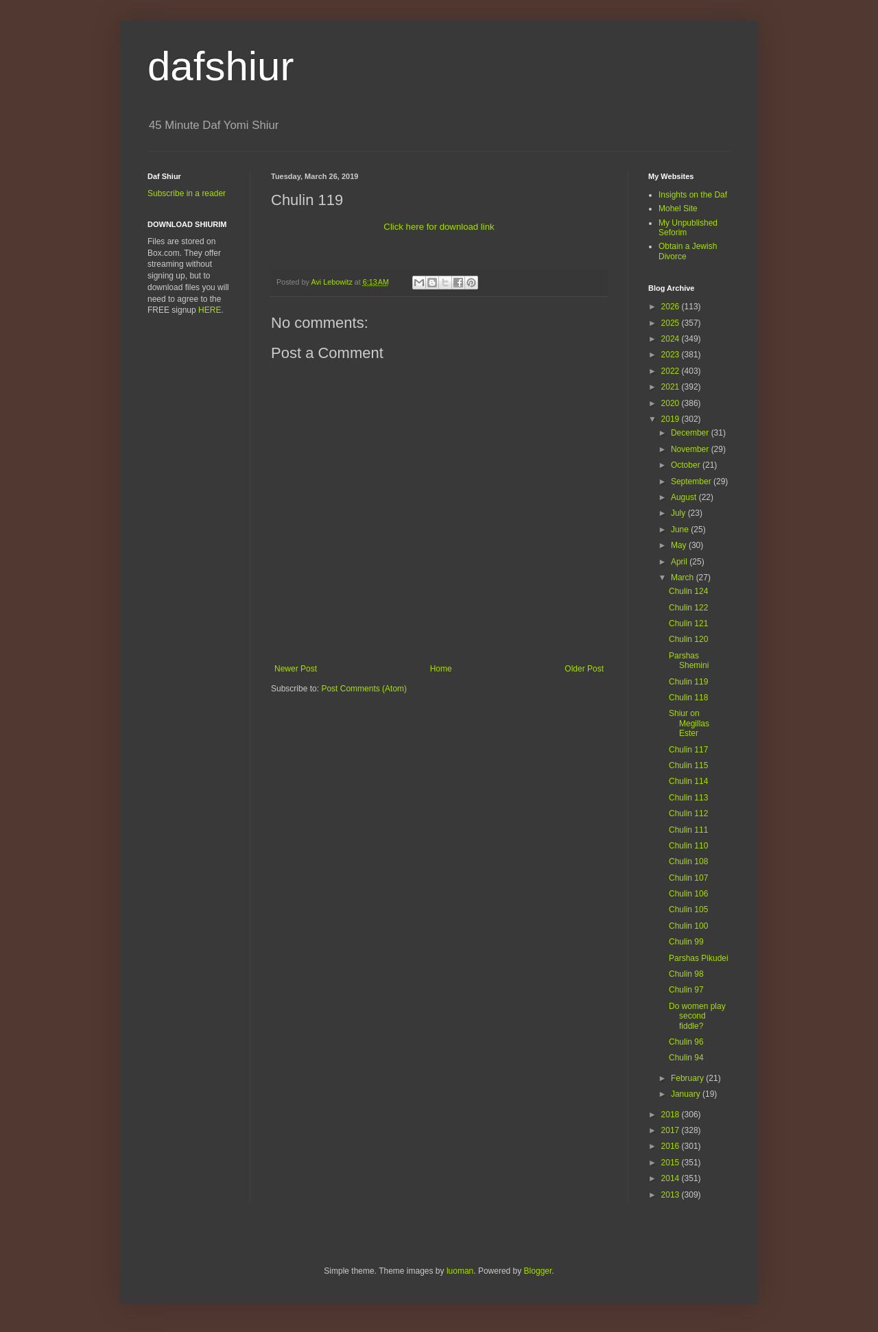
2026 (671, 306)
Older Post (584, 669)
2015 (671, 1162)
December (691, 433)
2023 (671, 354)
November (691, 449)
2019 (671, 419)
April (680, 562)
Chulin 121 (688, 623)
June (681, 529)
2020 (671, 403)
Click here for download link (438, 227)
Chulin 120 (688, 639)
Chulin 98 (686, 974)
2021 (671, 387)
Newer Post (295, 669)
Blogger (538, 1271)
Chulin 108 (688, 861)
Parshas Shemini (689, 660)
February (688, 1078)
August (685, 497)
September (692, 481)
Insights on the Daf (692, 195)
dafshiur (220, 66)
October (686, 465)
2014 (671, 1178)
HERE (209, 310)
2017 (671, 1130)
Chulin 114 (688, 781)
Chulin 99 (686, 942)
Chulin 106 (688, 894)
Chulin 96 (686, 1042)
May (680, 545)
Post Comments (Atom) (364, 688)
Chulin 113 (688, 797)
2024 (671, 339)
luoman (460, 1271)
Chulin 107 (688, 878)
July (679, 513)
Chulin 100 (688, 926)
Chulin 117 (688, 749)
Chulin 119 (688, 682)
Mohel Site (678, 208)
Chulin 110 (688, 846)
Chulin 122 (688, 608)
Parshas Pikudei (698, 958)
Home (441, 669)
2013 (671, 1195)
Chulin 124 (688, 591)
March (683, 577)
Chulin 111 (688, 830)
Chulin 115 (688, 765)
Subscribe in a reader (186, 193)
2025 (671, 323)
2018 (671, 1114)
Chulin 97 (686, 990)
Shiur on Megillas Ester (689, 723)
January (686, 1094)
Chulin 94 (686, 1057)
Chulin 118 (688, 697)
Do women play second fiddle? (697, 1016)
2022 (671, 371)
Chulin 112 (688, 813)
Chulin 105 (688, 909)
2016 (671, 1146)
